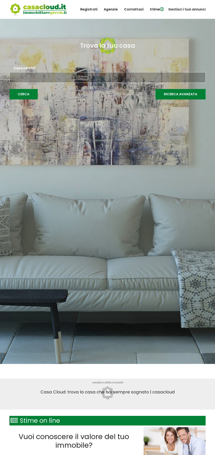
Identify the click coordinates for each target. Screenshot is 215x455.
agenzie (111, 9)
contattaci (134, 9)
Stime (155, 9)
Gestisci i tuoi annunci (187, 9)
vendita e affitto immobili (107, 382)
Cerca (23, 94)
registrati (89, 9)
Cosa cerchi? (25, 68)
